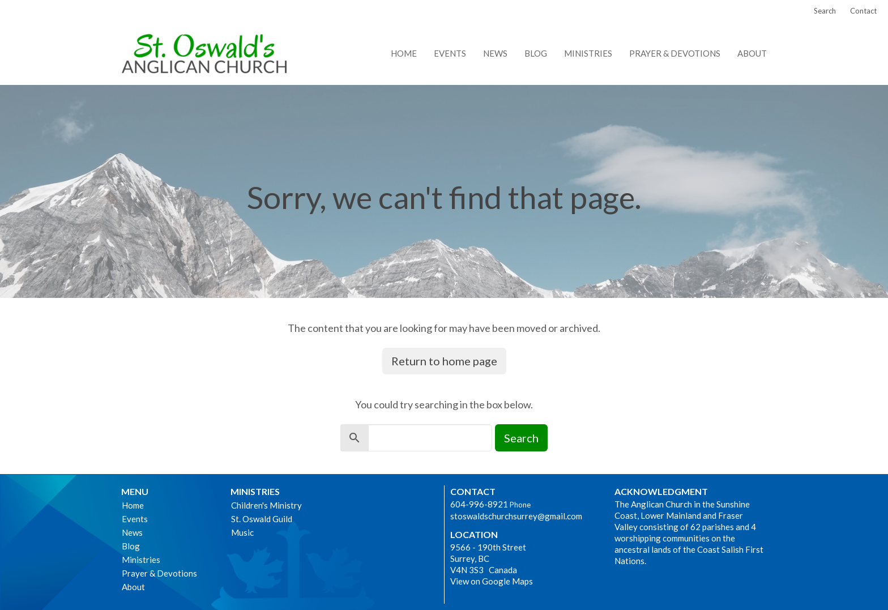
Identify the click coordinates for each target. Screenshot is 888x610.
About (752, 53)
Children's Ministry (266, 505)
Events (450, 53)
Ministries (588, 53)
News (495, 53)
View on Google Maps (491, 581)
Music (242, 532)
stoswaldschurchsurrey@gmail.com (516, 516)
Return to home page (444, 361)
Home (404, 53)
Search (825, 10)
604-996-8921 (479, 504)
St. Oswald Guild (261, 519)
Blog (535, 53)
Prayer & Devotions (674, 53)
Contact (863, 10)
